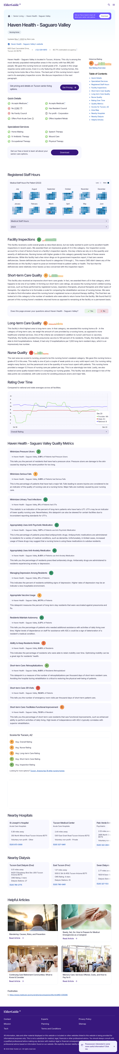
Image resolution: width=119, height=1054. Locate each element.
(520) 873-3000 (16, 845)
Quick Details (96, 78)
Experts (44, 1019)
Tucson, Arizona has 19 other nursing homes (47, 771)
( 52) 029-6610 (41, 50)
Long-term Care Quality (100, 94)
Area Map (95, 110)
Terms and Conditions (51, 1028)
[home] (12, 5)
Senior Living (18, 16)
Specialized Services (99, 81)
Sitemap (82, 1024)
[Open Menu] (113, 4)
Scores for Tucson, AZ (100, 107)
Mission (7, 1024)
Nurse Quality (96, 97)
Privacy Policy (85, 1019)
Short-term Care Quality (100, 91)
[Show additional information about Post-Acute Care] (33, 118)
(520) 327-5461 (59, 845)
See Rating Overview (97, 68)
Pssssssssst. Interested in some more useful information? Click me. (97, 1046)
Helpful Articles (97, 120)
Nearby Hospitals (98, 113)
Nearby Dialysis (97, 116)
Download (104, 16)
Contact (7, 1019)
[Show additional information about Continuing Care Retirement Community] (21, 108)
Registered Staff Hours (100, 84)
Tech (6, 1028)
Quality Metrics (97, 104)
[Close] (114, 1046)
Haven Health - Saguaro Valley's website (25, 44)
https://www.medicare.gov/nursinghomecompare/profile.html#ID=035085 (39, 995)
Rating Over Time (98, 100)
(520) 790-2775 (16, 885)
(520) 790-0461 (59, 884)
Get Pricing (70, 87)
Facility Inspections (98, 88)
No (102, 311)
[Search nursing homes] (109, 4)
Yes (90, 311)
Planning (45, 1024)
